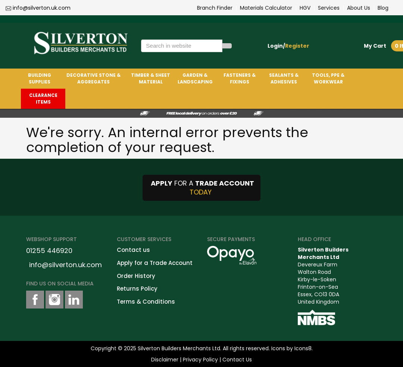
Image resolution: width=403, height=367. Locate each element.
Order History (136, 276)
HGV (305, 8)
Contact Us (237, 359)
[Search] (227, 45)
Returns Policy (137, 288)
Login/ (288, 46)
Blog (383, 8)
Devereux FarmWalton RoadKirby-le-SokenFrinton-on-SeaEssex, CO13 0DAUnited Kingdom (323, 276)
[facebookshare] (35, 300)
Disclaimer (164, 359)
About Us (358, 8)
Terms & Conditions (146, 302)
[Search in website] (181, 45)
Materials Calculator (266, 8)
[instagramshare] (54, 300)
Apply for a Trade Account (155, 263)
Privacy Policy (200, 359)
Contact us (133, 250)
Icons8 (303, 348)
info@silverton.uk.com (42, 8)
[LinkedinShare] (74, 300)
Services (329, 8)
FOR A (201, 187)
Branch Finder (214, 8)
